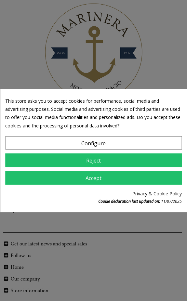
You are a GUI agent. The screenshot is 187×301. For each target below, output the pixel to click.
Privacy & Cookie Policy (157, 193)
